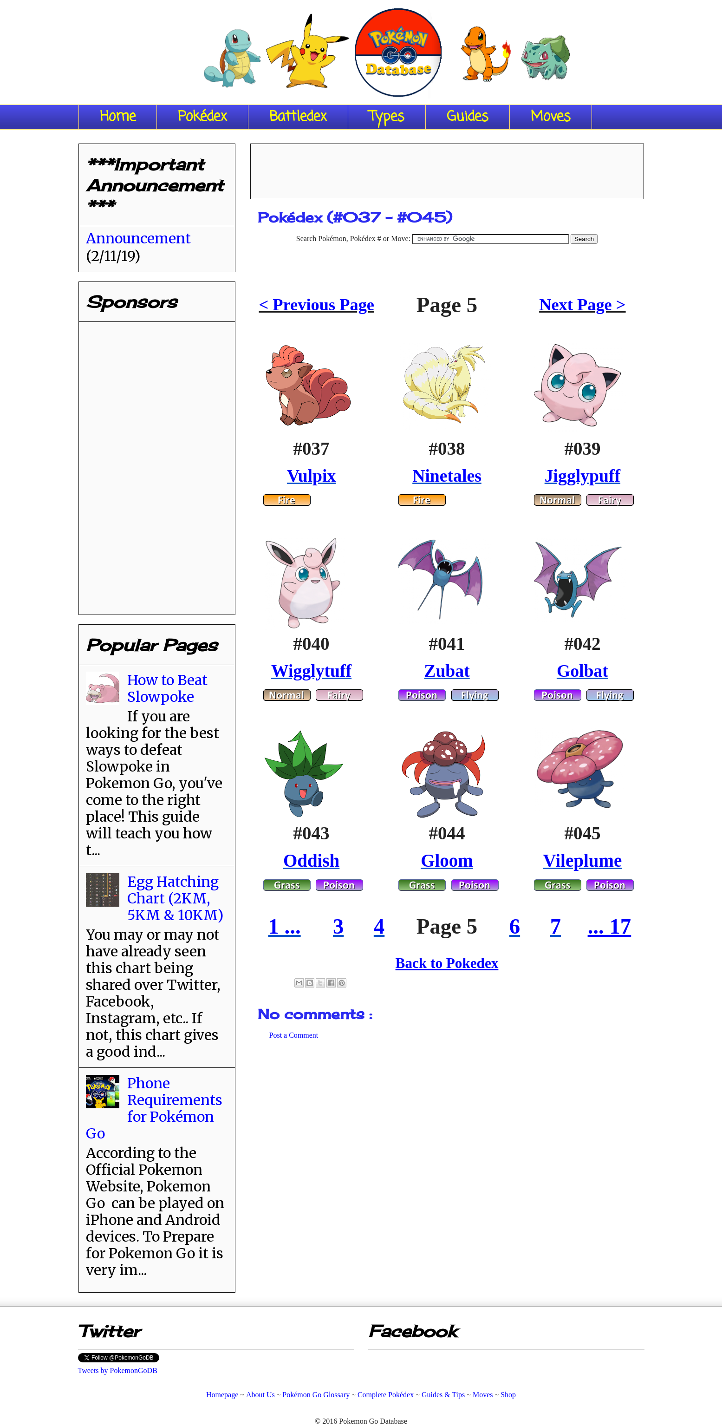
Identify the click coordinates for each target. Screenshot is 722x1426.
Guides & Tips (443, 1395)
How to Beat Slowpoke (167, 688)
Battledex (298, 117)
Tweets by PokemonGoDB (117, 1370)
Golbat (582, 670)
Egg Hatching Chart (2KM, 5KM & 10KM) (175, 898)
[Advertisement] (447, 168)
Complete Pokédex (386, 1395)
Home (118, 117)
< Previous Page (316, 304)
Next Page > (582, 304)
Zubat (446, 670)
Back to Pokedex (447, 963)
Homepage (222, 1395)
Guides (467, 117)
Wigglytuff (311, 670)
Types (386, 117)
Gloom (447, 860)
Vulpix (311, 475)
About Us (260, 1395)
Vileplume (582, 860)
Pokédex (202, 117)
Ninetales (446, 475)
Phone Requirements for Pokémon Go (154, 1108)
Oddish (311, 860)
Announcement (138, 238)
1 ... (284, 926)
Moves (551, 117)
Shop (508, 1395)
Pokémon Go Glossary (316, 1395)
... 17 (609, 926)
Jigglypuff (582, 475)
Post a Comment (294, 1035)
